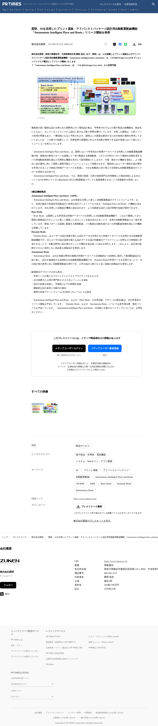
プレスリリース (20, 537)
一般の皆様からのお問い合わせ (92, 717)
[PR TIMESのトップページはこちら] (38, 4)
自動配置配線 (83, 477)
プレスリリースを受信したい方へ (25, 651)
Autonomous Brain (85, 490)
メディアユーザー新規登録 (105, 348)
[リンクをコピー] (139, 44)
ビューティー (64, 9)
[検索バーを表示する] (153, 4)
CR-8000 (80, 483)
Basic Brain (106, 483)
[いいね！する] (105, 44)
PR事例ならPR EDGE (97, 647)
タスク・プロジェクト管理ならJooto (104, 636)
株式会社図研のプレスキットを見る (91, 521)
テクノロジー (15, 9)
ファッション (80, 9)
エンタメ (51, 9)
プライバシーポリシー (55, 712)
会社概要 (38, 712)
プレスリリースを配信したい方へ (25, 656)
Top (4, 9)
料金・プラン (16, 645)
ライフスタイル (98, 9)
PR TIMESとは (17, 639)
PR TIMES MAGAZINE (55, 653)
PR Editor (50, 664)
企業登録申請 (130, 4)
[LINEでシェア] (125, 44)
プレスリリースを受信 (110, 4)
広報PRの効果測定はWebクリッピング (62, 658)
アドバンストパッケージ (116, 470)
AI (77, 470)
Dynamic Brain (124, 483)
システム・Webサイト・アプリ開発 (94, 461)
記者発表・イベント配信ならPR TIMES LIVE (64, 647)
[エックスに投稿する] (114, 44)
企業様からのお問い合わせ (64, 717)
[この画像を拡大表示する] (44, 408)
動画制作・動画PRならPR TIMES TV (61, 642)
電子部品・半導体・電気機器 (91, 454)
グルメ (123, 9)
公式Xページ (16, 690)
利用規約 (88, 712)
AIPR (92, 483)
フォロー (8, 585)
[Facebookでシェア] (120, 44)
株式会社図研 (37, 537)
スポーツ (134, 9)
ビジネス (113, 9)
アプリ (40, 9)
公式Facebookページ (20, 678)
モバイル (29, 9)
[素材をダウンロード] (134, 44)
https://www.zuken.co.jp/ (85, 498)
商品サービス (83, 446)
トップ (5, 537)
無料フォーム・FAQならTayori (101, 642)
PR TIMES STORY (53, 636)
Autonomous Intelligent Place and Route (114, 477)
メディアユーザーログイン (69, 348)
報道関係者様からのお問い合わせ (109, 712)
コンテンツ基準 (74, 712)
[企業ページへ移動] (9, 562)
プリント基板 (91, 470)
